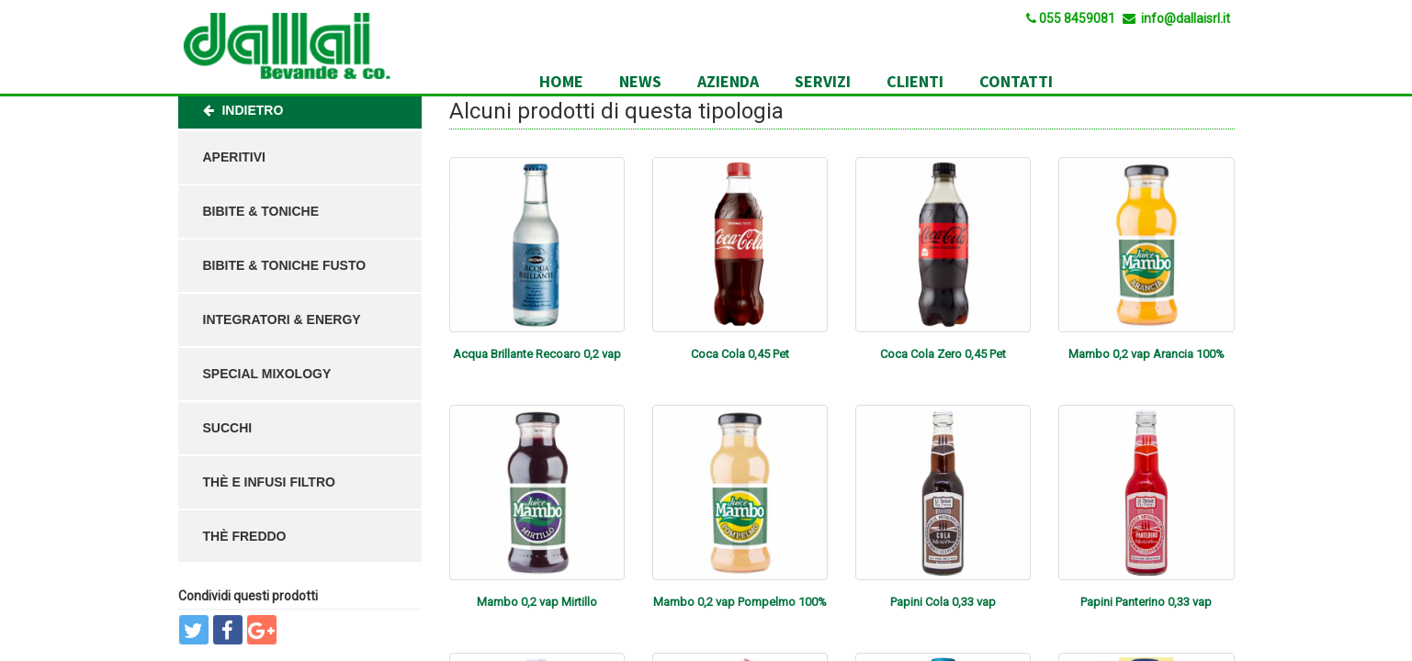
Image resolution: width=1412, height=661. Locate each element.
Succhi (228, 427)
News (640, 81)
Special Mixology (267, 373)
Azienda (728, 81)
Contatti (1016, 81)
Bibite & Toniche (261, 211)
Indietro (243, 110)
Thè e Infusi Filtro (269, 482)
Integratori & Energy (282, 319)
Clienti (915, 81)
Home (561, 81)
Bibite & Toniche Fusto (285, 265)
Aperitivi (234, 157)
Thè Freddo (245, 536)
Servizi (823, 81)
